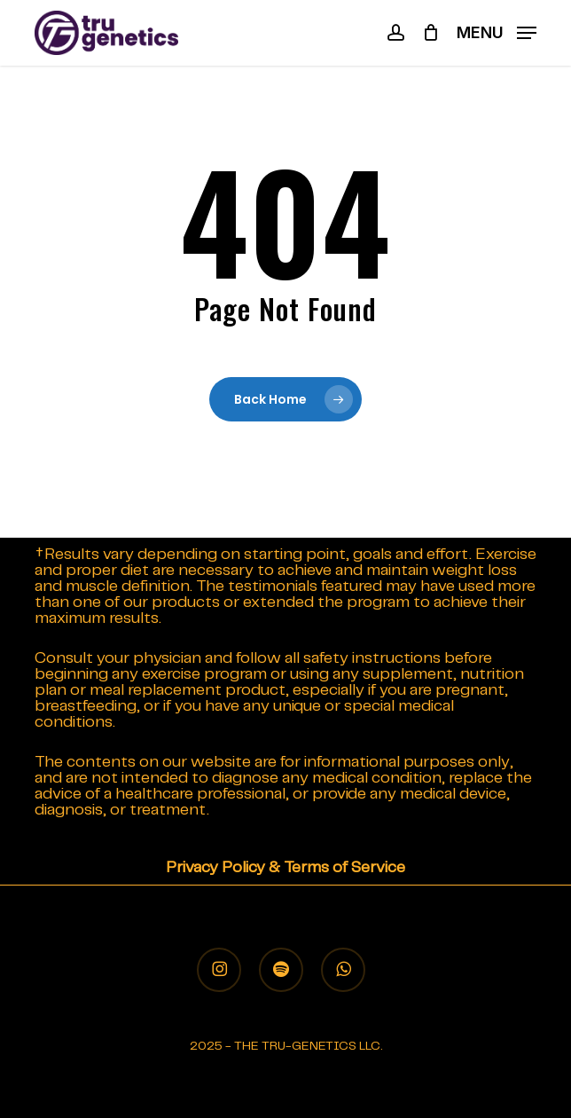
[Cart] (430, 33)
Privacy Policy (215, 868)
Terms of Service (344, 868)
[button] (496, 33)
